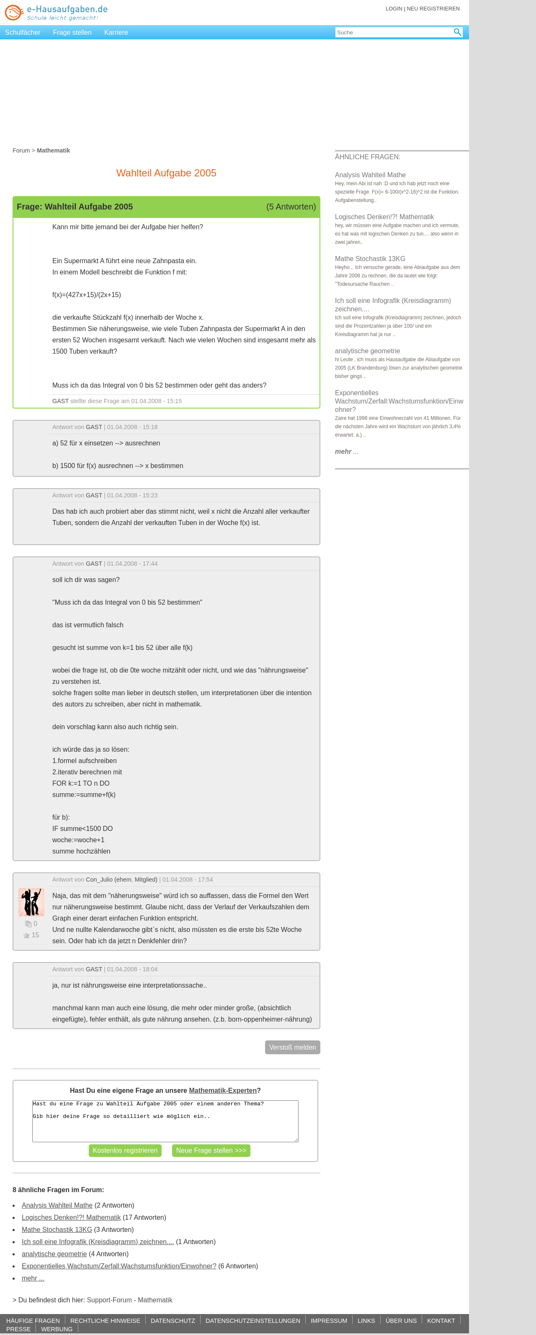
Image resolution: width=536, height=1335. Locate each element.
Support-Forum (109, 1300)
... (347, 451)
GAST (60, 401)
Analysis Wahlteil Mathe (57, 1205)
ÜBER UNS (401, 1320)
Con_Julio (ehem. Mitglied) (121, 879)
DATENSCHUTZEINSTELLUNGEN (253, 1320)
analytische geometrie (54, 1253)
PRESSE (18, 1329)
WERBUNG (56, 1329)
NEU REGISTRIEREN (433, 8)
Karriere (116, 32)
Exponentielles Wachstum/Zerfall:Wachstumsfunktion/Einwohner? (119, 1266)
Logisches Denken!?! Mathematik (71, 1217)
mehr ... (33, 1278)
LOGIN (394, 8)
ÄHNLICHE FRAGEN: (367, 156)
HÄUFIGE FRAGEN (33, 1320)
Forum (21, 150)
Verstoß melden (292, 1047)
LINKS (366, 1320)
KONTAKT (441, 1320)
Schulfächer (23, 32)
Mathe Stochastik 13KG (57, 1229)
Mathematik (155, 1300)
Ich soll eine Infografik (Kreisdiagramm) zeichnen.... (98, 1241)
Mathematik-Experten (223, 1090)
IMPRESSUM (329, 1320)
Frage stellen (72, 32)
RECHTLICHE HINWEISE (105, 1320)
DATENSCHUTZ (173, 1320)
